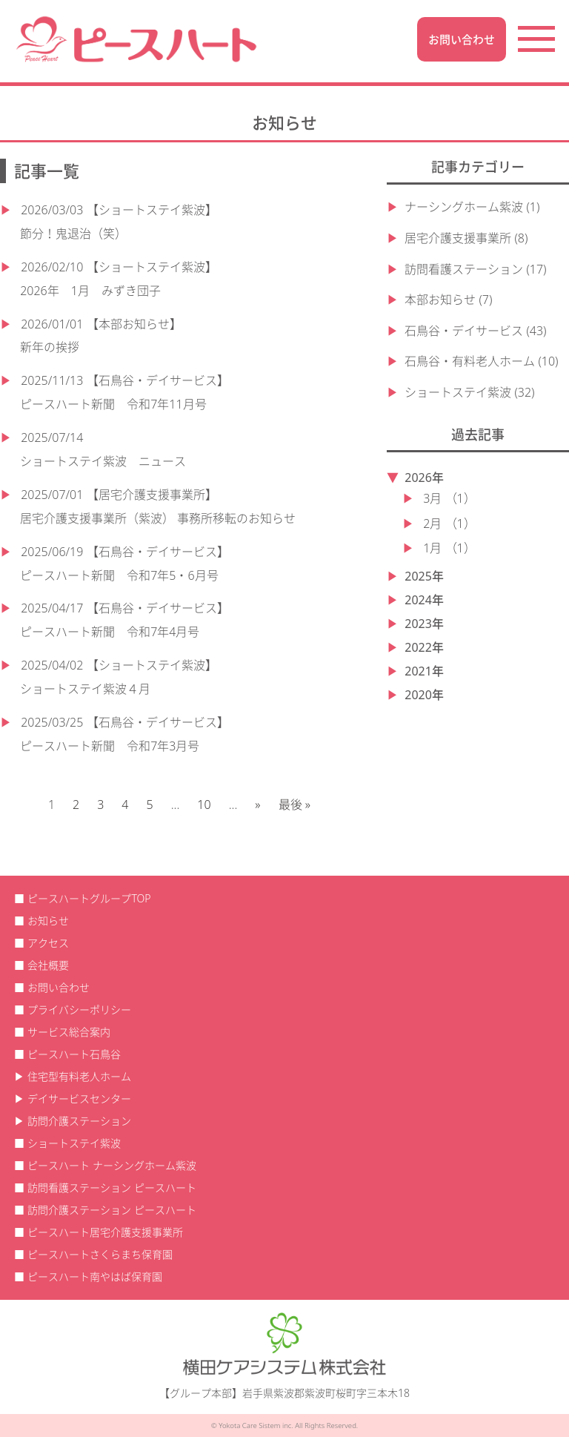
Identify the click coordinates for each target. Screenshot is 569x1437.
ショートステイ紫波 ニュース (103, 461)
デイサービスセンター (79, 1098)
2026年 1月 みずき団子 (90, 291)
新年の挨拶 (49, 347)
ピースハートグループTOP (88, 898)
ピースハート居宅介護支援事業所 (105, 1232)
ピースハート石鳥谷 (74, 1054)
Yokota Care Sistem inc (255, 1425)
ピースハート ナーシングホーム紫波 (111, 1165)
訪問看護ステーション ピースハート (111, 1187)
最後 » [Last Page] (294, 804)
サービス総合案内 (68, 1032)
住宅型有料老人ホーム (79, 1076)
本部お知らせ (440, 299)
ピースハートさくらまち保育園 (100, 1254)
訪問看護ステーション (464, 269)
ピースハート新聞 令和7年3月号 (109, 746)
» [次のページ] (257, 804)
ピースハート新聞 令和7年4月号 (109, 632)
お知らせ (48, 921)
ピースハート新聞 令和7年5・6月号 (119, 575)
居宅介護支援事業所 (458, 238)
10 (203, 804)
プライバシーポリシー (79, 1009)
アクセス (48, 943)
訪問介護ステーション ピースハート (111, 1210)
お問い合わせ (461, 39)
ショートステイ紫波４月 (85, 689)
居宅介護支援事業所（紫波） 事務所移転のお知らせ (158, 518)
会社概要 (48, 965)
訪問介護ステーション (79, 1121)
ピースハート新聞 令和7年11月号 (113, 404)
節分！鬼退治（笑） (73, 233)
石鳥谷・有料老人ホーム (470, 361)
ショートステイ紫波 (458, 392)
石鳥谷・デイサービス (464, 331)
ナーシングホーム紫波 (464, 207)
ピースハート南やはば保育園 (94, 1276)
